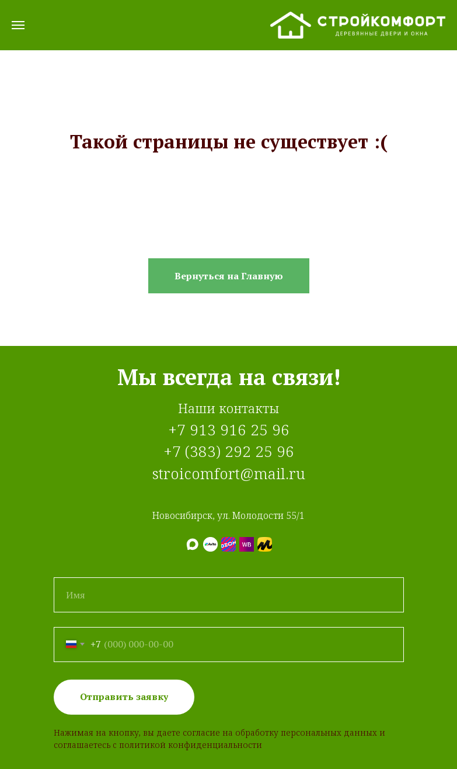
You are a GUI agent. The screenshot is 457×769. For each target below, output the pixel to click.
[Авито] (210, 544)
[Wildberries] (246, 544)
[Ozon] (228, 544)
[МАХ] (192, 544)
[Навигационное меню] (18, 25)
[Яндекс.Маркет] (264, 544)
